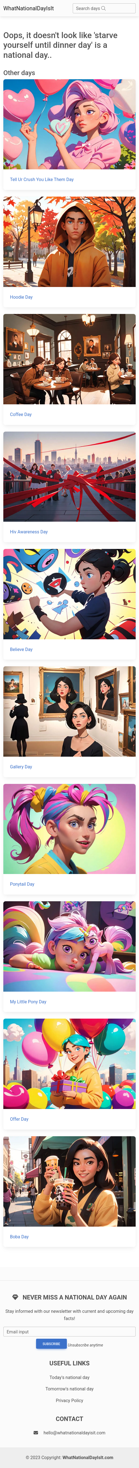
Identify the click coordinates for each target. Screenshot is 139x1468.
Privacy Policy (69, 1400)
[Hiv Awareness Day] (69, 487)
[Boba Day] (69, 1191)
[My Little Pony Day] (69, 956)
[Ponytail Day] (69, 839)
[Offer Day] (69, 1074)
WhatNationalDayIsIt (28, 8)
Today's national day (70, 1377)
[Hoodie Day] (69, 252)
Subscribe (51, 1344)
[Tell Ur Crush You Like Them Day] (69, 134)
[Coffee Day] (69, 369)
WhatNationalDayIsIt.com (87, 1457)
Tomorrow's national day (70, 1389)
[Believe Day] (69, 604)
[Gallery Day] (69, 721)
